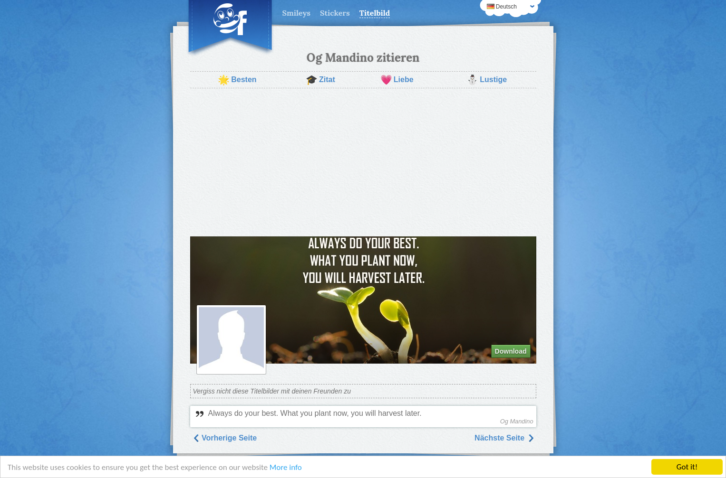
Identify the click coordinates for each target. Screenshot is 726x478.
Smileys (296, 13)
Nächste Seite (504, 438)
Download (511, 351)
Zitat (320, 80)
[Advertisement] (363, 162)
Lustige (486, 80)
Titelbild (374, 13)
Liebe (397, 80)
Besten (237, 80)
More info (286, 468)
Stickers (335, 13)
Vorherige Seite (224, 438)
